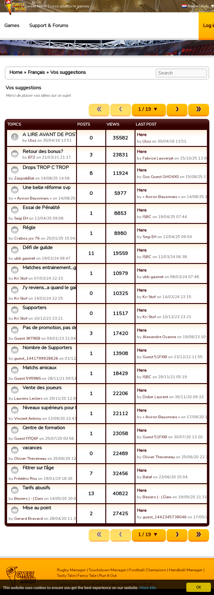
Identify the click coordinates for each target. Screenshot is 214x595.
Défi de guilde (37, 247)
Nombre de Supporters (47, 348)
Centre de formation (43, 428)
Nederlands (195, 6)
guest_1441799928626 (36, 358)
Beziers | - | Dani (28, 498)
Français (36, 72)
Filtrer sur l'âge (38, 468)
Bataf (147, 477)
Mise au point (36, 508)
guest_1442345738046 (165, 517)
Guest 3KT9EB (27, 338)
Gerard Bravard (28, 518)
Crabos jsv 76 (27, 238)
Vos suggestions (68, 72)
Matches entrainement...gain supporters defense (48, 267)
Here (142, 135)
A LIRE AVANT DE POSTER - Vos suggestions (48, 134)
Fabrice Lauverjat (158, 158)
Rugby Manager (71, 570)
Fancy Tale (87, 575)
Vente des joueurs (42, 388)
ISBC (147, 217)
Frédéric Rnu (25, 478)
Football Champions (147, 570)
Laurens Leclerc (28, 398)
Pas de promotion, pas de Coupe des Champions (48, 328)
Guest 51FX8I (155, 357)
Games (11, 25)
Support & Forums (48, 25)
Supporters (34, 308)
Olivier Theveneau (30, 458)
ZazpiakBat (24, 178)
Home (15, 72)
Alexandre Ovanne (159, 337)
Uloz (32, 140)
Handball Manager (186, 570)
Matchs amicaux (39, 368)
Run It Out (108, 575)
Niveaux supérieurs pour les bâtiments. (48, 408)
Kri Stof (20, 278)
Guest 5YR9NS (27, 378)
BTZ (31, 157)
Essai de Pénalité (41, 207)
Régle (28, 227)
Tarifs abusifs (36, 488)
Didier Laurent (155, 397)
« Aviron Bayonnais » (33, 198)
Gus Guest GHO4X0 (161, 177)
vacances (32, 448)
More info (148, 588)
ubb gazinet (24, 258)
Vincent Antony (27, 418)
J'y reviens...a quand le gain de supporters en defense (48, 287)
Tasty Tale (66, 575)
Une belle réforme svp (46, 187)
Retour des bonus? (42, 151)
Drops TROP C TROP (45, 167)
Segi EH (21, 218)
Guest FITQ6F (26, 438)
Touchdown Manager (108, 570)
